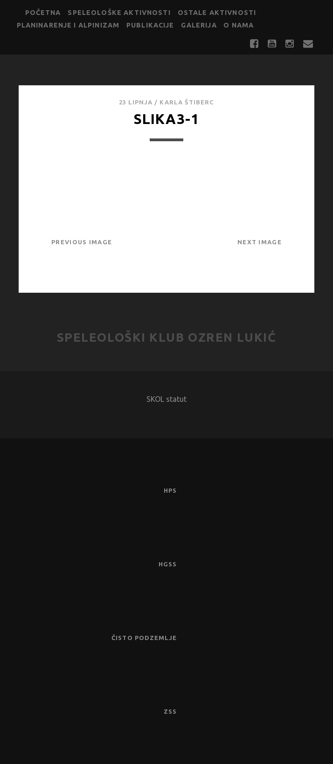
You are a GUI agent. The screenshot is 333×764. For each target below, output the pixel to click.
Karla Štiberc (187, 102)
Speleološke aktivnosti (119, 12)
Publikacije (150, 25)
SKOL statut (166, 399)
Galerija (198, 25)
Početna (43, 12)
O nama (238, 25)
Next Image (259, 242)
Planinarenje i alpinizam (68, 25)
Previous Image (81, 242)
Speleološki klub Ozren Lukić (167, 337)
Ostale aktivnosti (217, 12)
